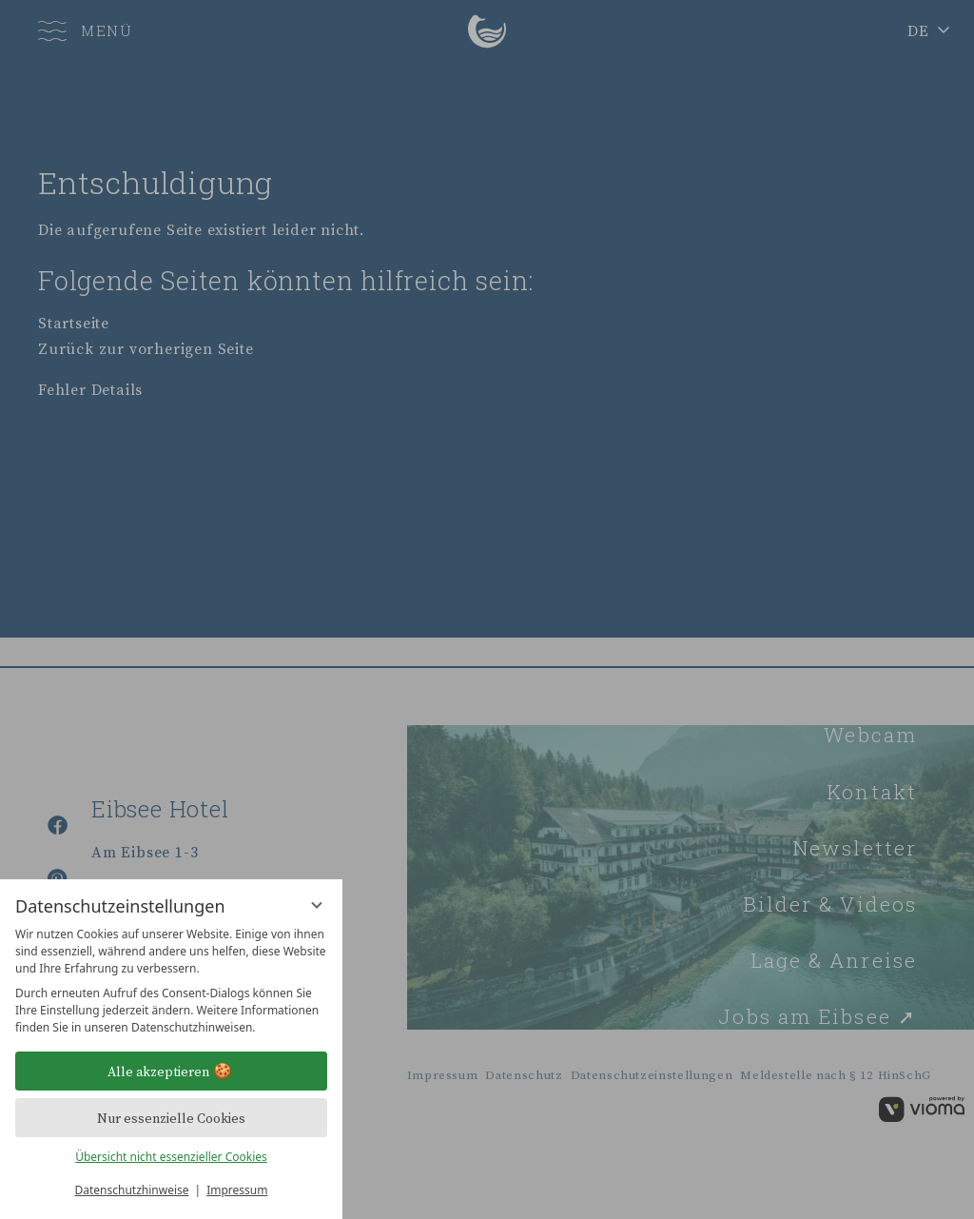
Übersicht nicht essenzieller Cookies (171, 1157)
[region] (171, 981)
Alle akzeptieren (171, 1071)
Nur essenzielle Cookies (171, 1118)
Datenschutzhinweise (132, 1190)
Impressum (236, 1190)
